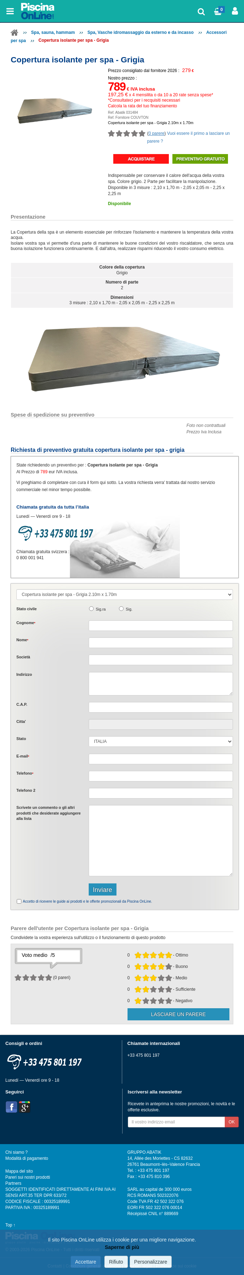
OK (232, 1122)
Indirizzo (24, 674)
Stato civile (26, 609)
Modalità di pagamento (26, 1158)
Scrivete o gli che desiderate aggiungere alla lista (48, 813)
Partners (13, 1183)
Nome (22, 640)
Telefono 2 (25, 790)
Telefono (24, 773)
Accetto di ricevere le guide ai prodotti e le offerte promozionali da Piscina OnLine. (87, 901)
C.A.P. (21, 704)
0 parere (157, 133)
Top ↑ (10, 1225)
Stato (21, 738)
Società (23, 657)
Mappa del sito (19, 1171)
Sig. (129, 609)
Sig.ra (101, 609)
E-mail (22, 756)
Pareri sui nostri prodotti (27, 1177)
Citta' (21, 721)
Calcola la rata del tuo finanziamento (142, 105)
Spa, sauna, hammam (53, 32)
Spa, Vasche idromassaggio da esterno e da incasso (140, 32)
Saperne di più (122, 1247)
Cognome (25, 623)
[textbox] (161, 707)
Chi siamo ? (16, 1152)
